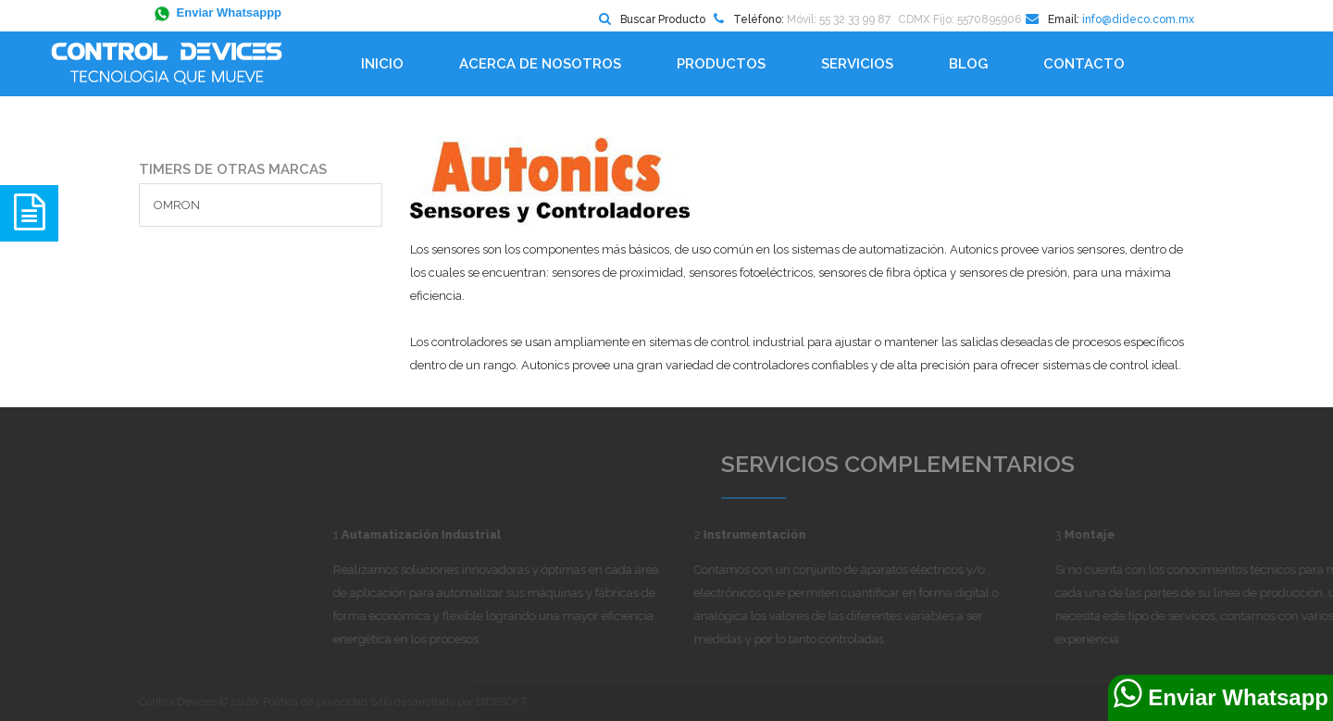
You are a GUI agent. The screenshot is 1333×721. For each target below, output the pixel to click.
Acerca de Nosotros (540, 64)
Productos (721, 64)
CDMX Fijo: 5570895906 (959, 19)
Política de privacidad (315, 701)
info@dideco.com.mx (1138, 19)
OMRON (177, 205)
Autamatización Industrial (521, 534)
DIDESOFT (501, 701)
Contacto (1084, 64)
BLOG (968, 64)
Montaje (1190, 534)
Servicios (857, 64)
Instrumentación (855, 534)
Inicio (382, 64)
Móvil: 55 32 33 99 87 (839, 19)
